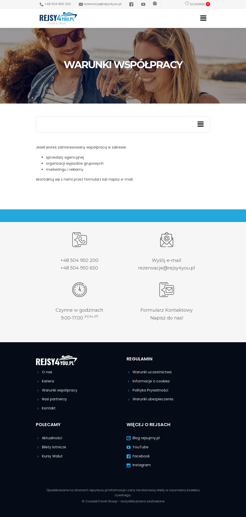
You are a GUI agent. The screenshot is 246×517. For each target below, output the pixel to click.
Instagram (139, 464)
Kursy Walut (49, 456)
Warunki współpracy (56, 390)
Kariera (45, 381)
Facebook (138, 456)
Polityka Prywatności (147, 390)
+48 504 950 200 (55, 4)
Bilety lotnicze (51, 447)
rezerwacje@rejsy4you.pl (100, 4)
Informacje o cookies (148, 381)
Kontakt (46, 408)
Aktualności (49, 437)
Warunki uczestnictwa (149, 372)
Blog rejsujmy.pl (143, 437)
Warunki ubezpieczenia (150, 399)
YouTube (138, 447)
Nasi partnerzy (51, 399)
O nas (44, 372)
